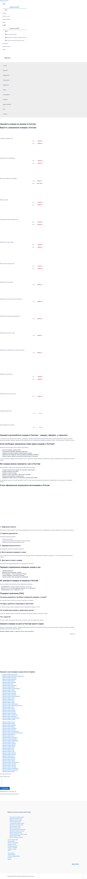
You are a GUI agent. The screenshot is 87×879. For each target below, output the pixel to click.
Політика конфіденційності (14, 856)
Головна (5, 65)
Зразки (3, 22)
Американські (6, 75)
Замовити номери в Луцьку (8, 722)
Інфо (4, 25)
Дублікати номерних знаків (16, 818)
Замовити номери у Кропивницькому (10, 718)
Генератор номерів (6, 46)
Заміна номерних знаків (15, 826)
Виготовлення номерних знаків (17, 817)
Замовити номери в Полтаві (8, 742)
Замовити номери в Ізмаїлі (8, 697)
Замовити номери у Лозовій (8, 719)
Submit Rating (5, 788)
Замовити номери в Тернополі (9, 753)
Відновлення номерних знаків (16, 824)
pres (74, 634)
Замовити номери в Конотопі (9, 711)
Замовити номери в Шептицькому (10, 770)
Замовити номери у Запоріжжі (9, 694)
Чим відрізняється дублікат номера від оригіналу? (15, 37)
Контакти (5, 114)
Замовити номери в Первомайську (10, 740)
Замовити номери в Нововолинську (10, 731)
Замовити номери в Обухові (8, 734)
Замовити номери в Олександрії (9, 737)
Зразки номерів (11, 841)
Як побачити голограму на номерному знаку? (14, 40)
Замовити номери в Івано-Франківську (11, 696)
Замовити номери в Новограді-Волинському (12, 732)
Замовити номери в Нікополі (8, 729)
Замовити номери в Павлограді (9, 739)
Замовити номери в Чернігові (9, 765)
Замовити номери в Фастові (8, 757)
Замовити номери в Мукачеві (9, 725)
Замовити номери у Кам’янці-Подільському (12, 705)
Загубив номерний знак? (15, 821)
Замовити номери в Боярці (8, 680)
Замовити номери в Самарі (8, 746)
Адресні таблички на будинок (16, 837)
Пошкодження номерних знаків (17, 823)
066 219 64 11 (8, 58)
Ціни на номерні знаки (13, 839)
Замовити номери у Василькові (9, 685)
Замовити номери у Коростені (9, 713)
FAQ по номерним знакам (10, 34)
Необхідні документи (6, 19)
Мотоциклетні (6, 80)
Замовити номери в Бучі (7, 683)
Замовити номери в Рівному (8, 745)
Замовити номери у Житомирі (9, 693)
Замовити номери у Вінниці (8, 687)
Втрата (4, 89)
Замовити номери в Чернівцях (9, 766)
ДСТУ (9, 850)
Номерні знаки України (13, 842)
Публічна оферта (11, 854)
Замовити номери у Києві (8, 707)
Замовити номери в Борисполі (9, 679)
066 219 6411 (75, 864)
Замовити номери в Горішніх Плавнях (11, 688)
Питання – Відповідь (12, 847)
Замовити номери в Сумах (8, 751)
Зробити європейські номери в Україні (18, 834)
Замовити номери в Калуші (8, 702)
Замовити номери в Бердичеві (9, 677)
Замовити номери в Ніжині (8, 726)
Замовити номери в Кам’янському (10, 704)
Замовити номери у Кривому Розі (10, 714)
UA (3, 4)
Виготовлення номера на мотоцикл (18, 829)
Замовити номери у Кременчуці (9, 716)
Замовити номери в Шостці (8, 771)
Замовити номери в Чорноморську (10, 768)
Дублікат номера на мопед (16, 832)
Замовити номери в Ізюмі (8, 699)
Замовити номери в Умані (8, 756)
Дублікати (5, 70)
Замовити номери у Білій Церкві (9, 674)
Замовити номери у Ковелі (8, 708)
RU (6, 10)
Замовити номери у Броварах (9, 682)
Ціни (4, 109)
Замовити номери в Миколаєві (9, 728)
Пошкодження (6, 94)
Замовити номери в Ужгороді (9, 754)
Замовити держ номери (15, 828)
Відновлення (6, 85)
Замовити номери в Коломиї (8, 710)
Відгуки (3, 49)
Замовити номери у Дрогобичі (9, 691)
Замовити (4, 13)
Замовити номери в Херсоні (8, 760)
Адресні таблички (7, 104)
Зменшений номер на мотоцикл (17, 831)
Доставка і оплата (6, 16)
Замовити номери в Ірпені (8, 700)
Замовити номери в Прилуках (9, 743)
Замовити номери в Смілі (8, 748)
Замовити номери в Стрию (8, 749)
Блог (6, 31)
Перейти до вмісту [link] (4, 0)
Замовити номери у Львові (8, 723)
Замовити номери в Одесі (8, 735)
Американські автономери (16, 820)
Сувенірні (5, 99)
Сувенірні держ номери (15, 835)
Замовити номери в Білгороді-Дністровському (13, 676)
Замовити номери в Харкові (8, 759)
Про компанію (5, 43)
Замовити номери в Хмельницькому (10, 762)
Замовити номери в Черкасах (9, 763)
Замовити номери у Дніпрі (8, 690)
